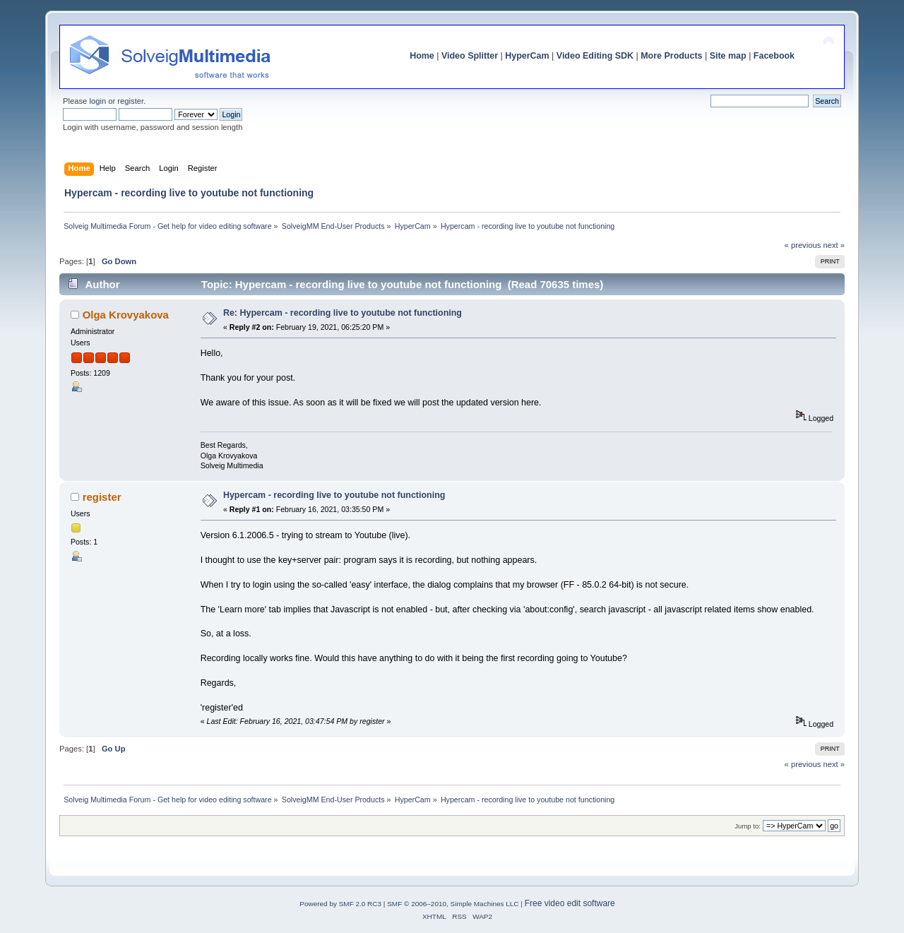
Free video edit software (570, 903)
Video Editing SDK (595, 56)
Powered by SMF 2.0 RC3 (340, 904)
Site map (728, 56)
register (130, 101)
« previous (803, 245)
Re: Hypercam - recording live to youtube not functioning (342, 313)
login (97, 101)
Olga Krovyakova (126, 315)
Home (422, 56)
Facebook (774, 56)
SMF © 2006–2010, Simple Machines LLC (452, 904)
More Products (671, 56)
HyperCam (527, 56)
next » (834, 245)
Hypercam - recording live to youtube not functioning (334, 495)
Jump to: (747, 826)
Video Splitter (469, 56)
